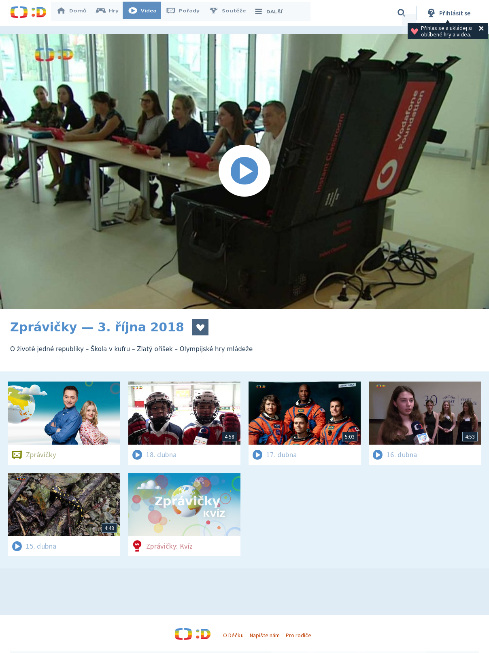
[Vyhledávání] (401, 13)
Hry (111, 13)
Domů (75, 13)
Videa (146, 13)
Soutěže (231, 13)
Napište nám (265, 635)
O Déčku (233, 635)
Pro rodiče (298, 635)
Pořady (186, 13)
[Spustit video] (244, 171)
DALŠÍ (272, 13)
